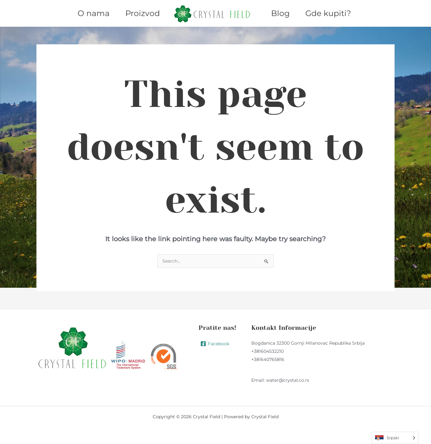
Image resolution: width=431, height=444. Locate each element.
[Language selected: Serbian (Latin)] (395, 438)
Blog (280, 13)
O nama (94, 13)
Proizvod (142, 13)
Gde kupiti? (328, 13)
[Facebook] (215, 344)
